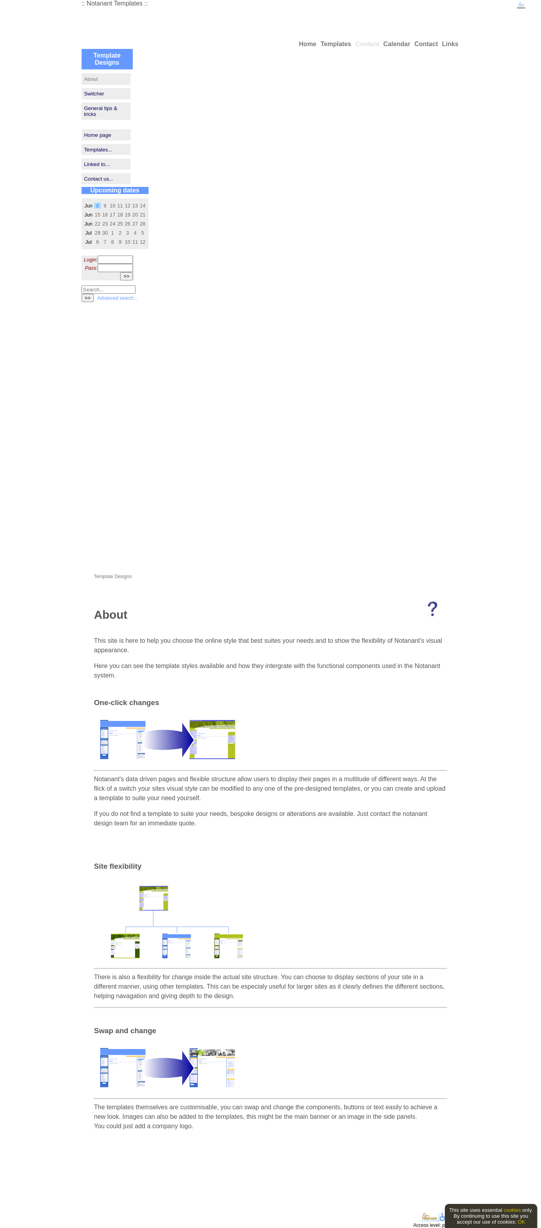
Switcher (94, 94)
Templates (335, 44)
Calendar (396, 44)
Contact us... (98, 179)
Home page (97, 135)
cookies (512, 1210)
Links (450, 44)
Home (308, 44)
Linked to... (97, 164)
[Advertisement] (105, 426)
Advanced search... (117, 298)
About (91, 79)
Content (367, 44)
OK (521, 1222)
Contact (426, 44)
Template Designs (107, 59)
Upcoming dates (114, 190)
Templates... (98, 150)
